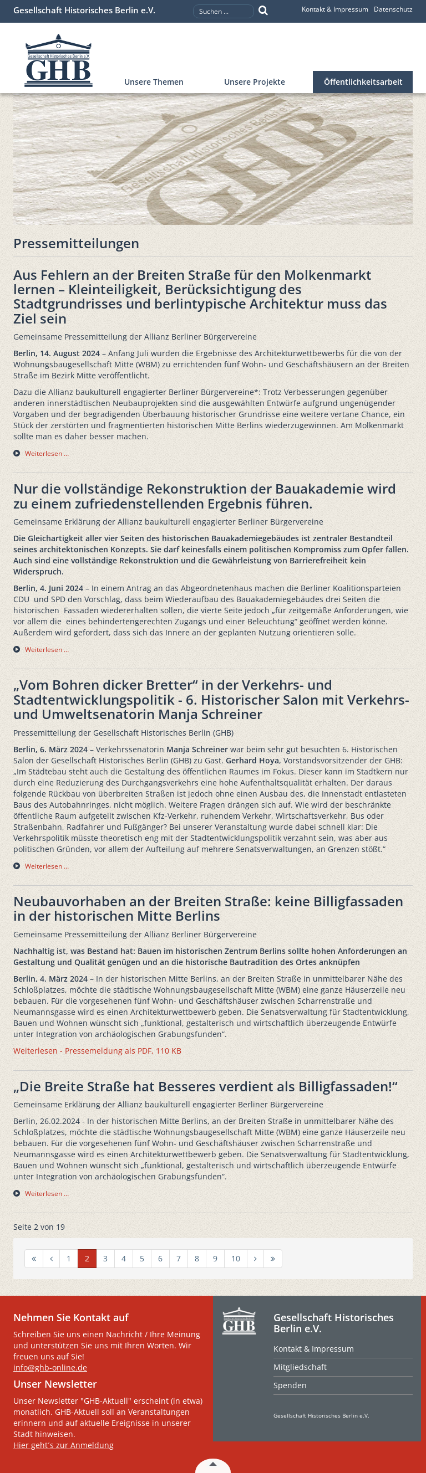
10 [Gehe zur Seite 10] (235, 1258)
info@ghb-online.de (50, 1367)
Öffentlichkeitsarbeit (363, 81)
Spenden (290, 1385)
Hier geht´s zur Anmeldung (63, 1445)
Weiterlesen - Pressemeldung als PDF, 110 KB (97, 1050)
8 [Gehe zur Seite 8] (197, 1258)
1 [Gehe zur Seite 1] (69, 1258)
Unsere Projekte (254, 81)
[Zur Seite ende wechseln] (272, 1258)
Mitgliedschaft (300, 1367)
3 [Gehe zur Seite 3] (105, 1258)
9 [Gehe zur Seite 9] (215, 1258)
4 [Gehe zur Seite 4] (123, 1258)
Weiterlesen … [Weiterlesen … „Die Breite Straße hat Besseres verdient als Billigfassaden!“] (47, 1193)
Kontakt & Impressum (335, 9)
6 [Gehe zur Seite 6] (160, 1258)
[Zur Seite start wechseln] (33, 1258)
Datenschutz (393, 9)
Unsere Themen (154, 81)
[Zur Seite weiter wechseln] (255, 1258)
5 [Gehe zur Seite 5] (142, 1258)
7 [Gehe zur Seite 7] (178, 1258)
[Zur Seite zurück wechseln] (51, 1258)
